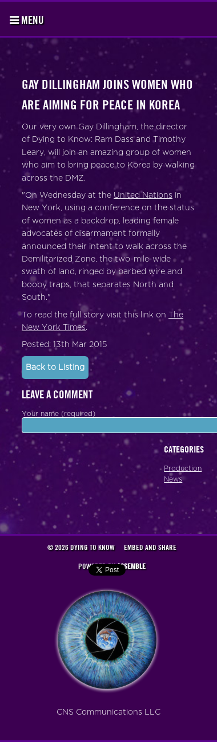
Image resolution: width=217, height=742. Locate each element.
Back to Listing (55, 367)
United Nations (143, 195)
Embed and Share (150, 547)
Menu (27, 20)
